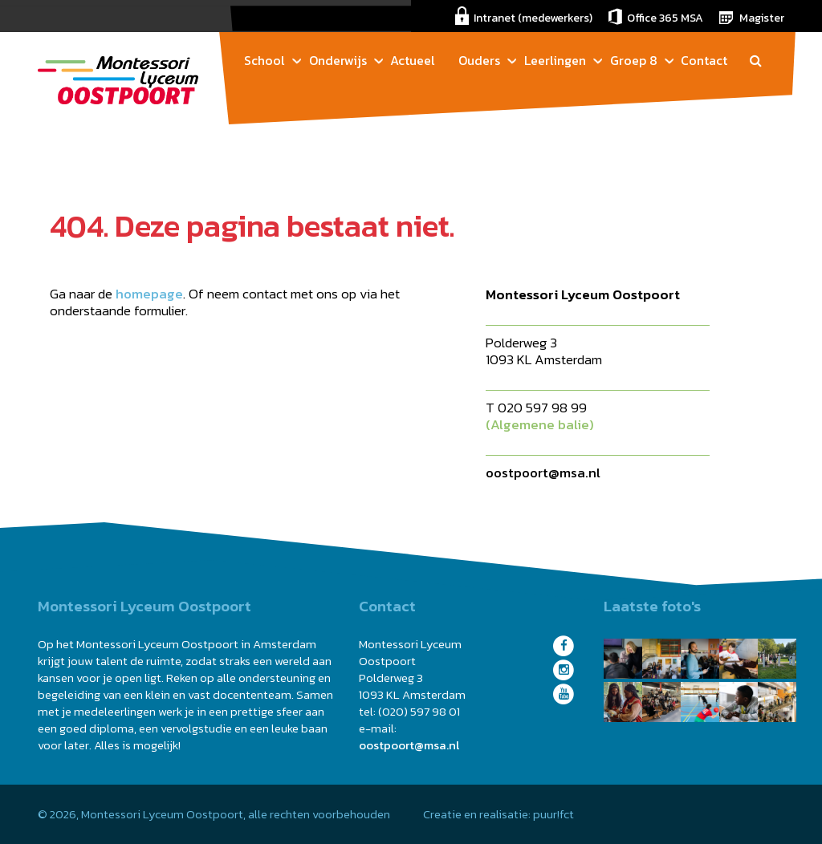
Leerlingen (555, 60)
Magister (761, 18)
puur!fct (553, 814)
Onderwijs (338, 60)
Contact (704, 60)
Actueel (412, 60)
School (264, 60)
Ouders (479, 60)
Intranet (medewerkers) (533, 18)
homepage (149, 293)
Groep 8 (633, 60)
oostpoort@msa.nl (543, 472)
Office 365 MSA (665, 18)
